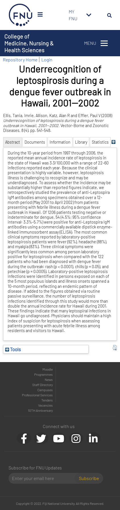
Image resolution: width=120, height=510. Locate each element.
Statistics (100, 142)
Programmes (43, 374)
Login (46, 59)
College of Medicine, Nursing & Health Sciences (29, 43)
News (49, 380)
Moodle (47, 369)
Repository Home (20, 59)
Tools (13, 349)
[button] (115, 348)
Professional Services (37, 395)
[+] (113, 142)
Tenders (47, 400)
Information (60, 142)
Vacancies (45, 405)
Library (81, 142)
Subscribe (89, 478)
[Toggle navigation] (89, 15)
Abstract (12, 142)
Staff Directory (42, 385)
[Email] (44, 478)
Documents (35, 142)
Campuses (45, 390)
